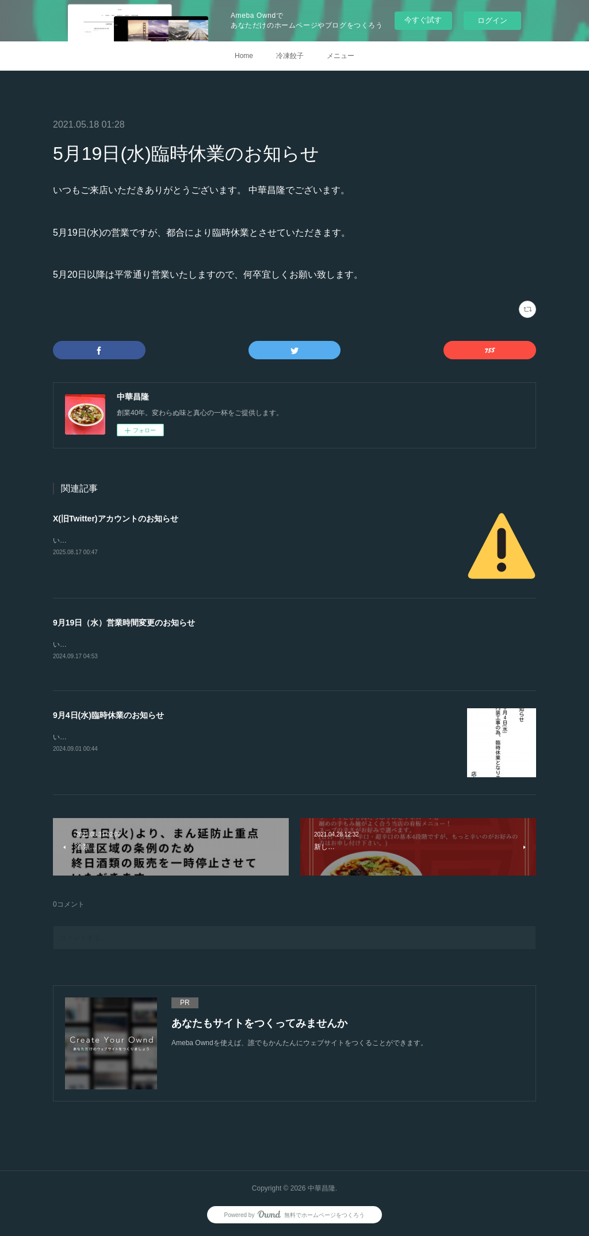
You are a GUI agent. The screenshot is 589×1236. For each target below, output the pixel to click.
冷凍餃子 (290, 56)
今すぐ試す (423, 20)
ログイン (492, 20)
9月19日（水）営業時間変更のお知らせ (124, 622)
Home (244, 56)
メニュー (340, 56)
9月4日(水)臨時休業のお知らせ (108, 715)
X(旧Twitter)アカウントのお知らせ (115, 518)
